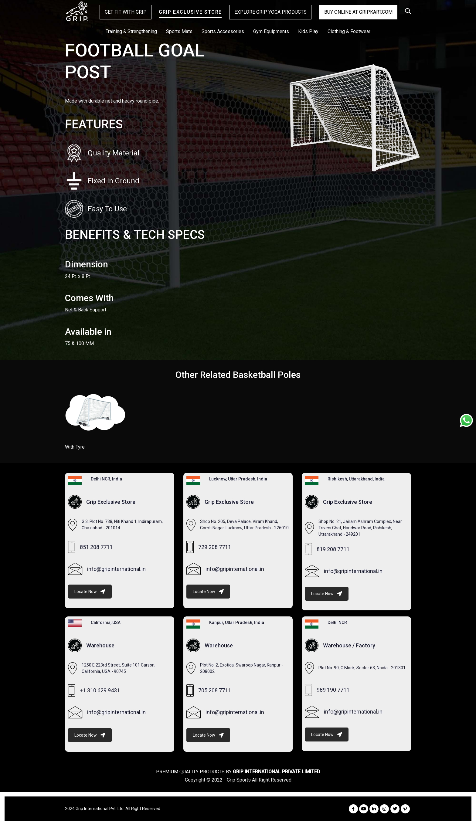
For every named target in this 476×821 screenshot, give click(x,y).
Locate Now (89, 591)
